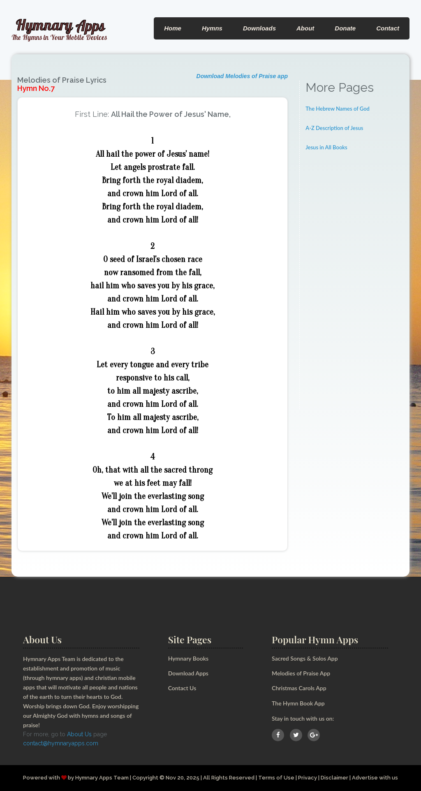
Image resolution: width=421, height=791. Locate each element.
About (305, 28)
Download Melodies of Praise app (242, 76)
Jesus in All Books (326, 147)
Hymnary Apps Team (102, 778)
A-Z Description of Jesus (334, 128)
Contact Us (182, 687)
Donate (345, 28)
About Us (79, 734)
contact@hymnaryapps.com (60, 743)
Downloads (259, 28)
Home (172, 28)
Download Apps (188, 673)
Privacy (307, 778)
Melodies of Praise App (301, 673)
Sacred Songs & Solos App (305, 658)
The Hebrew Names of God (337, 108)
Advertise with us (375, 778)
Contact (387, 28)
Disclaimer (334, 778)
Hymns (212, 28)
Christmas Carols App (299, 687)
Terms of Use (276, 778)
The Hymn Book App (298, 703)
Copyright (145, 778)
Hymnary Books (188, 658)
